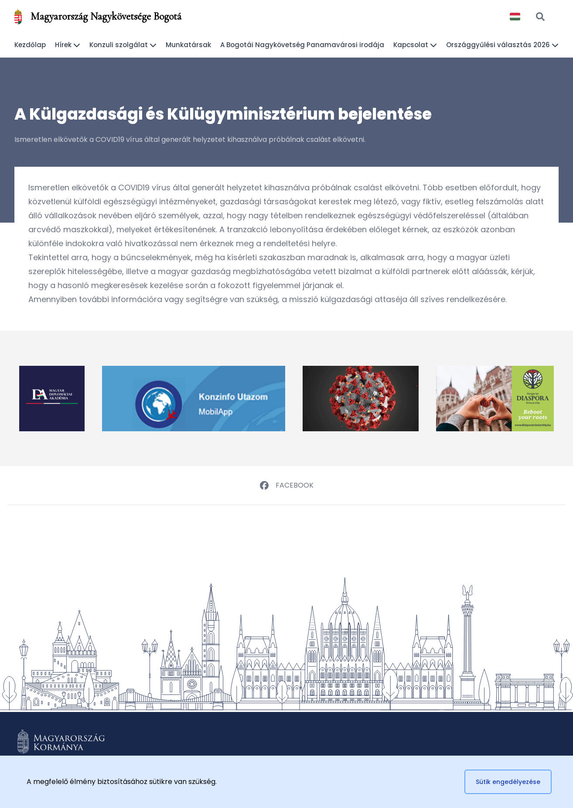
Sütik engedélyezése (508, 781)
